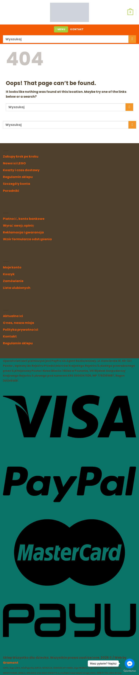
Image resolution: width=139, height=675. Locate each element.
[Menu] (61, 29)
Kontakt (10, 336)
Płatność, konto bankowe (23, 219)
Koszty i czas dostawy (21, 170)
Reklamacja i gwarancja (23, 232)
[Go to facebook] (130, 663)
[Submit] (132, 39)
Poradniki (11, 190)
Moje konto (12, 267)
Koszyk (9, 274)
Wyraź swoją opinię (18, 225)
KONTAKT (77, 29)
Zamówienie (13, 281)
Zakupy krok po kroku (20, 156)
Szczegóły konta (16, 183)
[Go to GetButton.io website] (129, 671)
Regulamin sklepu (18, 177)
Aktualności (13, 316)
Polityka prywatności (20, 329)
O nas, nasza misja (18, 323)
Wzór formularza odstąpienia (27, 239)
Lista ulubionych (16, 288)
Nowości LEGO (14, 163)
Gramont (10, 662)
